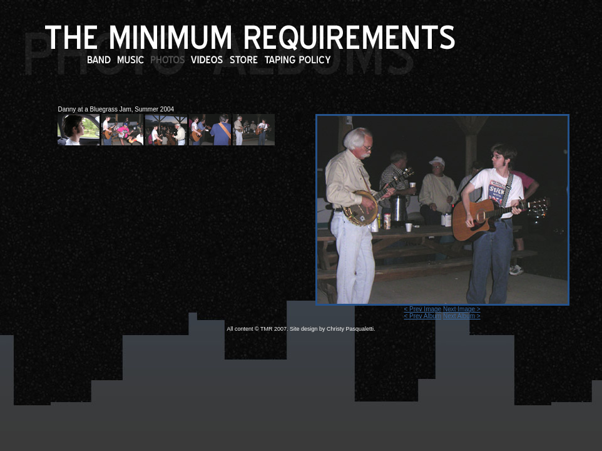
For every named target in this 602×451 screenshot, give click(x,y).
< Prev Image (422, 309)
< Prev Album (422, 316)
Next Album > (462, 316)
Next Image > (462, 309)
